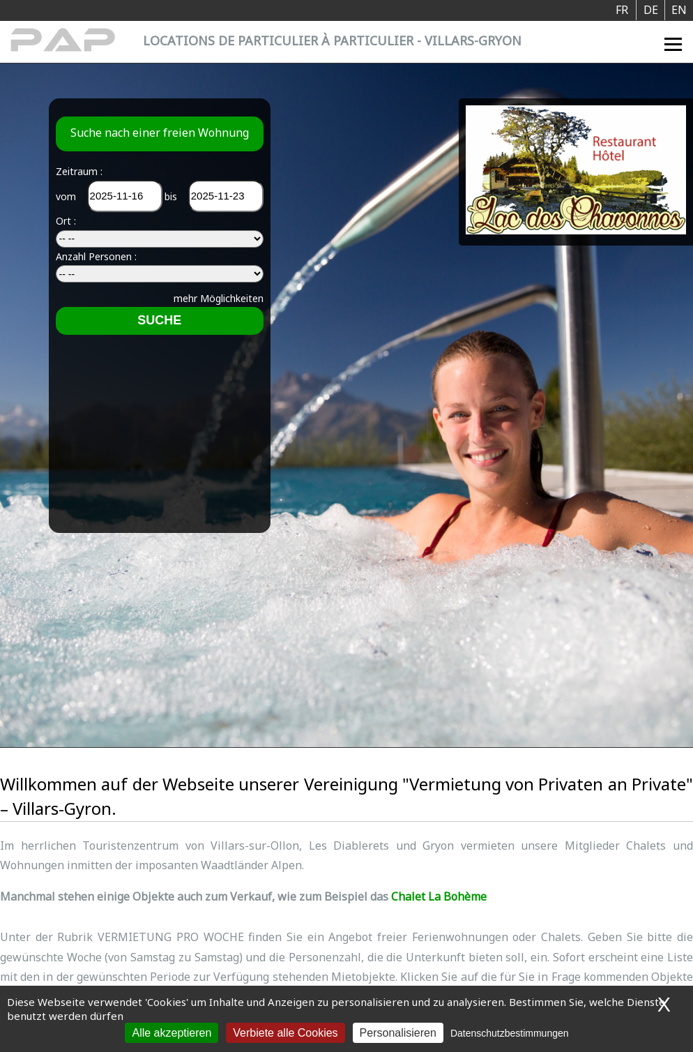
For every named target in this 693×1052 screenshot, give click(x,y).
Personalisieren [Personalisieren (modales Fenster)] (398, 1033)
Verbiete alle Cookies (285, 1033)
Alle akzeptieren (171, 1033)
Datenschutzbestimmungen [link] (509, 1033)
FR (622, 9)
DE (651, 9)
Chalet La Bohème (439, 896)
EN (679, 9)
